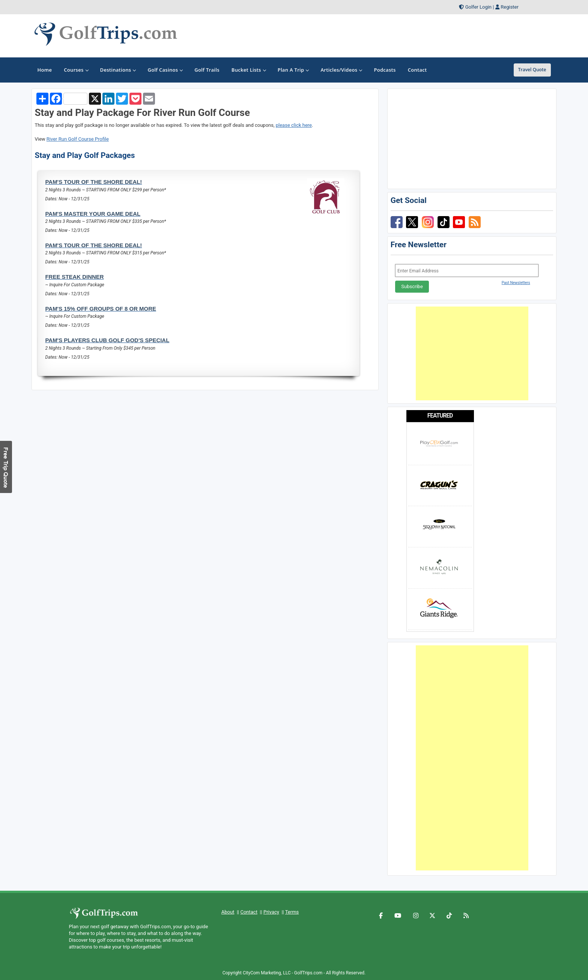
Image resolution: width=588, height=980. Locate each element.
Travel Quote (532, 69)
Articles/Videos (341, 69)
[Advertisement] (472, 353)
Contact (248, 912)
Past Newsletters (516, 283)
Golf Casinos (164, 69)
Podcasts (385, 69)
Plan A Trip (293, 69)
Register (510, 7)
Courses (76, 69)
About (228, 912)
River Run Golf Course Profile (78, 139)
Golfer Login (478, 7)
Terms (292, 912)
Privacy (271, 912)
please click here (294, 125)
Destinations (118, 69)
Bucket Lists (249, 69)
